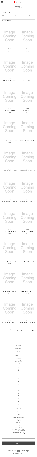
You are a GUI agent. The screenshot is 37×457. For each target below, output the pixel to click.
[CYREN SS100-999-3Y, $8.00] (10, 217)
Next (33, 330)
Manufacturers (18, 355)
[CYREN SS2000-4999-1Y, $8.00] (10, 157)
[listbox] (11, 21)
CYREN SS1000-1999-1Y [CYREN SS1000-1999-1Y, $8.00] (27, 292)
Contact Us (18, 347)
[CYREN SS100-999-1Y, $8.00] (10, 247)
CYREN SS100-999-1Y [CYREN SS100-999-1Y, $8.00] (10, 261)
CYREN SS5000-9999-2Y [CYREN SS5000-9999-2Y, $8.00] (27, 50)
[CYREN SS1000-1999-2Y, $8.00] (10, 278)
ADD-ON (18, 414)
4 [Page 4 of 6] (17, 330)
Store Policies (18, 348)
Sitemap (19, 350)
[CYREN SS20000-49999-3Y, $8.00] (27, 157)
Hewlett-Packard (18, 413)
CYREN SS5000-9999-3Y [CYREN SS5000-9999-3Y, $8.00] (10, 50)
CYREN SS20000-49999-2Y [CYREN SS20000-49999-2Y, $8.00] (9, 201)
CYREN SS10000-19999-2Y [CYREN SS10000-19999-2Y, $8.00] (27, 322)
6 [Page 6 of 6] (21, 330)
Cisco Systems (18, 408)
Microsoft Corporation (18, 417)
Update (30, 15)
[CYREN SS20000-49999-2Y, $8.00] (10, 187)
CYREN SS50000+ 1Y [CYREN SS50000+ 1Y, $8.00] (27, 110)
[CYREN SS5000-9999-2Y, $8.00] (27, 36)
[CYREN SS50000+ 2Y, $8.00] (10, 96)
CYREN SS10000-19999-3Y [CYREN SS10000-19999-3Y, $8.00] (9, 322)
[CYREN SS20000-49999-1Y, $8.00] (27, 187)
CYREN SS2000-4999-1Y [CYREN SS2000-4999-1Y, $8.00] (9, 171)
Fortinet (18, 411)
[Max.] (18, 15)
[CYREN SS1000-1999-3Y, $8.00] (27, 247)
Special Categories (18, 360)
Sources (18, 354)
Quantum (18, 422)
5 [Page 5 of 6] (19, 330)
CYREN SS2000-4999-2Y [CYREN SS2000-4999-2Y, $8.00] (27, 140)
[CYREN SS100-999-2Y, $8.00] (27, 217)
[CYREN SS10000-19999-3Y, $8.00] (10, 308)
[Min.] (7, 15)
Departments (18, 357)
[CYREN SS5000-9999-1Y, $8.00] (10, 66)
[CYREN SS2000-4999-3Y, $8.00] (10, 126)
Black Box (18, 420)
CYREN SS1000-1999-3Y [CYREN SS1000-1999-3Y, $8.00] (27, 261)
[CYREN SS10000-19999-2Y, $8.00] (27, 308)
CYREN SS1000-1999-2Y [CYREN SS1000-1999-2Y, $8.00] (9, 292)
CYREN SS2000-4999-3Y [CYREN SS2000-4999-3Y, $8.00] (10, 140)
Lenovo (18, 419)
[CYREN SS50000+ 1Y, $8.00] (27, 96)
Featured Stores (18, 361)
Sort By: (4, 20)
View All (18, 423)
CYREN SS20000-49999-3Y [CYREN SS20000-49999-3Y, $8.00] (27, 171)
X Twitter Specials (18, 363)
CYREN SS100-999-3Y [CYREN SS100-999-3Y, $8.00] (10, 231)
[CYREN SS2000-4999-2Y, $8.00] (27, 126)
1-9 (18, 364)
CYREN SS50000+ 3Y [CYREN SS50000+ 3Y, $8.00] (27, 80)
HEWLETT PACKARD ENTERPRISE (18, 416)
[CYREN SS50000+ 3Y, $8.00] (27, 66)
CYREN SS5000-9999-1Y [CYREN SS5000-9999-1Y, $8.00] (9, 80)
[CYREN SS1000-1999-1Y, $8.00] (27, 278)
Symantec (18, 410)
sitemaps (18, 345)
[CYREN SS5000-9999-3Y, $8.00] (10, 36)
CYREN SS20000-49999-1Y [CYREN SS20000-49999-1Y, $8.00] (27, 201)
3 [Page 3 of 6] (15, 330)
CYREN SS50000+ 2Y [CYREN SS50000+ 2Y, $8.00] (9, 110)
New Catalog (18, 358)
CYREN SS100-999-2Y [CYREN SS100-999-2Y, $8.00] (27, 231)
